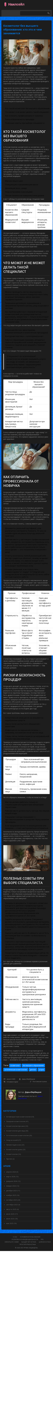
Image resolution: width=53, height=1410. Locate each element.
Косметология (13, 1154)
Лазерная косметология (17, 1121)
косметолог (15, 1065)
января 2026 (12, 1186)
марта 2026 (12, 1176)
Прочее (10, 1159)
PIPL (42, 1239)
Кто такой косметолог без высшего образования (27, 108)
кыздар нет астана (28, 1242)
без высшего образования (33, 1065)
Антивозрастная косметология (20, 1117)
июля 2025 (12, 1214)
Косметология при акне (17, 1126)
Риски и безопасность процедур (19, 119)
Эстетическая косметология (19, 1135)
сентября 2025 (13, 1205)
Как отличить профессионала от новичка (24, 115)
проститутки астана (28, 1244)
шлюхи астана (45, 1242)
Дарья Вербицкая (33, 1092)
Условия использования (30, 1237)
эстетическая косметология (16, 1070)
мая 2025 (11, 1223)
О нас (15, 1237)
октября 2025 (13, 1200)
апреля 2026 (12, 1172)
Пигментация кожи (15, 1145)
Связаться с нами (12, 1242)
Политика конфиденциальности (25, 1239)
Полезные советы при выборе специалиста (24, 123)
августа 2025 (12, 1209)
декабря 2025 (13, 1190)
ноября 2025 (12, 1195)
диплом (33, 1070)
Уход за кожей (13, 1140)
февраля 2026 (13, 1181)
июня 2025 (12, 1219)
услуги (41, 1070)
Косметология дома (15, 1149)
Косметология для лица (17, 1131)
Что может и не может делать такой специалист (27, 112)
